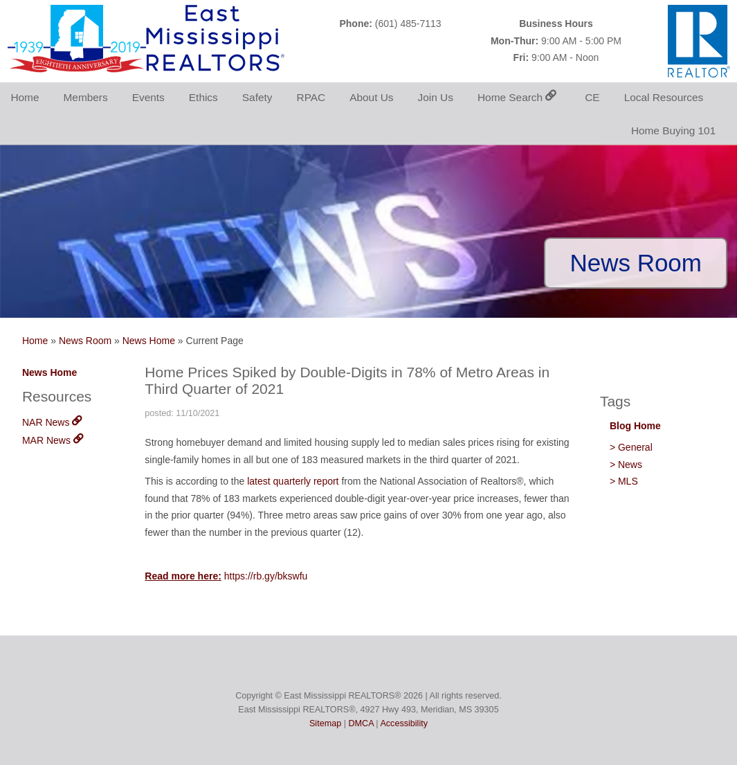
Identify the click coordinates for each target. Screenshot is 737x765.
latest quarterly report (292, 481)
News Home (148, 340)
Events (148, 97)
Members (86, 97)
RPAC (311, 97)
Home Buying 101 (673, 130)
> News (626, 464)
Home (24, 97)
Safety (257, 97)
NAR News (52, 422)
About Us (371, 97)
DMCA (360, 723)
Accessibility (404, 723)
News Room (85, 340)
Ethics (203, 97)
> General (631, 447)
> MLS (624, 481)
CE (592, 97)
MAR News (52, 440)
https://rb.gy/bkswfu (266, 576)
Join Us (435, 97)
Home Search (516, 97)
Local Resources (664, 97)
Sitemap (325, 723)
